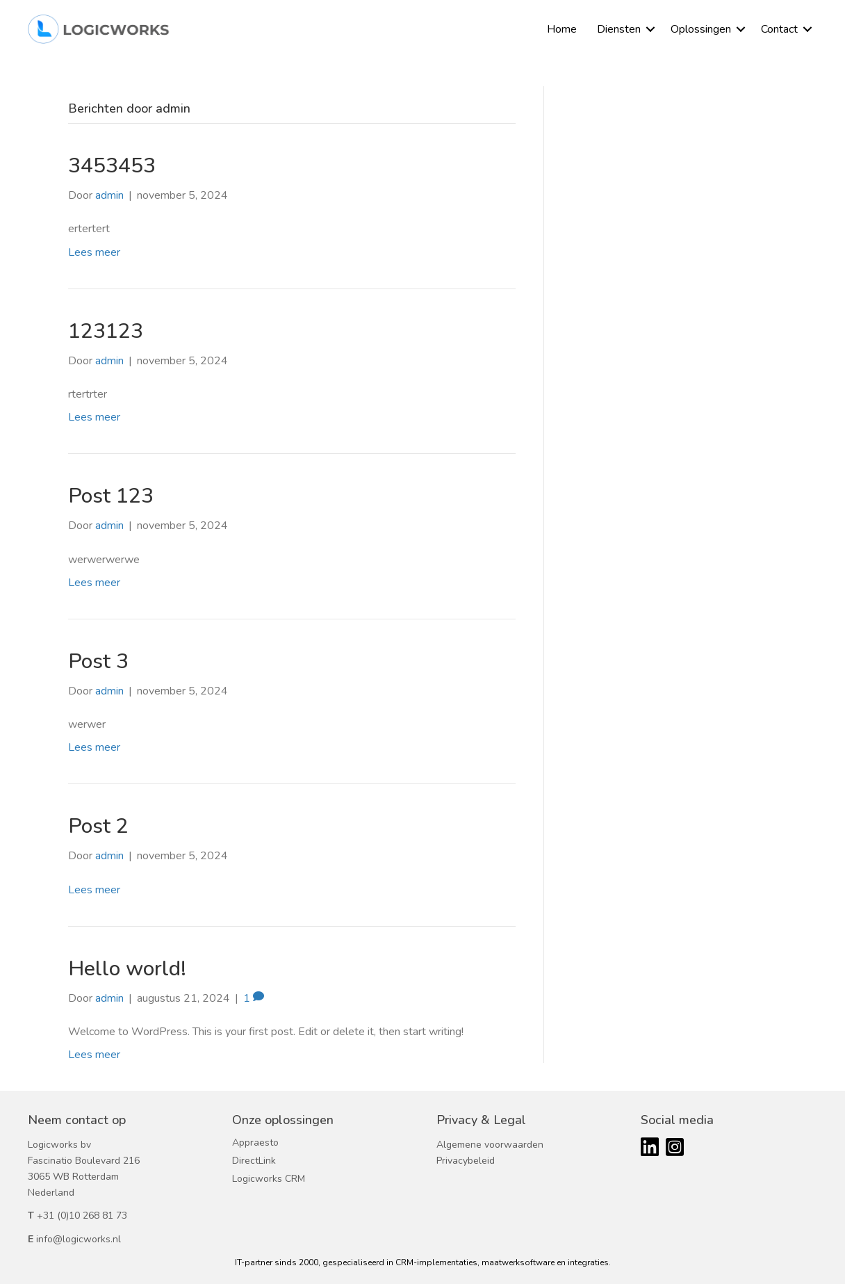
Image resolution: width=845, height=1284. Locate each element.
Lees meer (94, 252)
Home (562, 29)
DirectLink (254, 1160)
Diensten (619, 29)
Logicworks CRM (268, 1178)
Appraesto (255, 1142)
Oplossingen (701, 29)
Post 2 (98, 826)
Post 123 (111, 496)
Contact (779, 29)
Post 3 (98, 661)
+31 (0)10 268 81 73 (82, 1215)
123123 (105, 331)
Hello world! (127, 968)
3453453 (112, 166)
